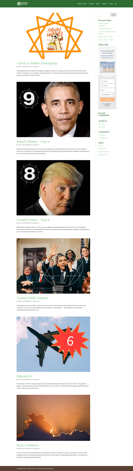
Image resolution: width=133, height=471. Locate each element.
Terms (111, 4)
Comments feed (103, 151)
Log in (100, 145)
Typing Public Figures (32, 298)
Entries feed (102, 148)
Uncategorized (35, 66)
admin (20, 66)
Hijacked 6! (24, 376)
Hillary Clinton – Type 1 (105, 37)
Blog (97, 4)
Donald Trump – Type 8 (33, 219)
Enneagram (102, 135)
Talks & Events (82, 4)
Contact (104, 4)
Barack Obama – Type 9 (33, 141)
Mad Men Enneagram (105, 28)
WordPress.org (103, 154)
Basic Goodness (28, 445)
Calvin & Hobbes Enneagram (37, 63)
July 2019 (101, 124)
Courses (91, 4)
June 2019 (101, 127)
